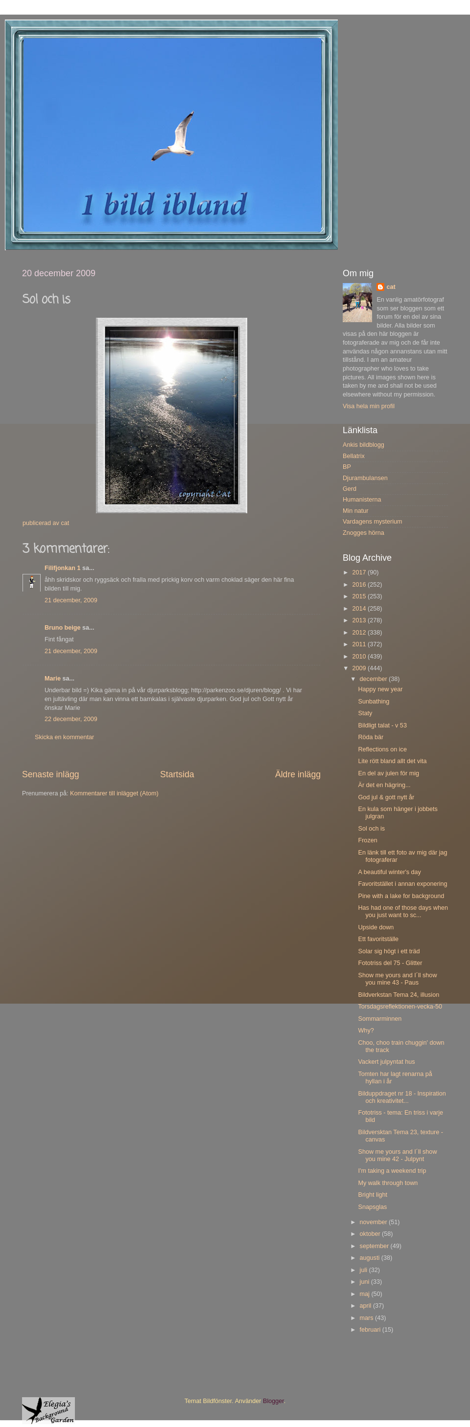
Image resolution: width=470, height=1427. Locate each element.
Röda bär (370, 737)
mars (367, 1318)
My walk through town (388, 1183)
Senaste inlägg (50, 774)
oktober (371, 1233)
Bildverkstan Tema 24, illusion (398, 994)
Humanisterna (362, 499)
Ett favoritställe (378, 939)
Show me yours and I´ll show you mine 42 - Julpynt (397, 1155)
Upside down (376, 927)
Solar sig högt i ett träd (389, 951)
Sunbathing (373, 701)
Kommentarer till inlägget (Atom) (114, 793)
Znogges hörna (363, 532)
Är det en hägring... (384, 785)
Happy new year (380, 689)
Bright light (372, 1194)
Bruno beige (62, 627)
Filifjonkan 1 (62, 568)
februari (371, 1329)
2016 (360, 584)
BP (347, 466)
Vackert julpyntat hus (386, 1061)
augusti (370, 1257)
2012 (360, 632)
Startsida (177, 774)
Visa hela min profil (369, 406)
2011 (360, 644)
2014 (360, 608)
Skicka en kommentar (64, 737)
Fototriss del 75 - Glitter (390, 963)
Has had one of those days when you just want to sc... (402, 911)
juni (365, 1281)
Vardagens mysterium (372, 521)
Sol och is (371, 828)
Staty (365, 713)
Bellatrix (354, 456)
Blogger (273, 1401)
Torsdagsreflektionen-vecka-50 (400, 1006)
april (366, 1305)
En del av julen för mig (388, 773)
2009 (360, 668)
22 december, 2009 (71, 719)
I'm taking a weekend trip (392, 1170)
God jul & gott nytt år (386, 797)
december (374, 679)
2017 (360, 572)
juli (364, 1270)
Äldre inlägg (298, 774)
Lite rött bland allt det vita (392, 761)
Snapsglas (372, 1207)
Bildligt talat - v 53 (382, 725)
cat (390, 287)
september (375, 1246)
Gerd (349, 488)
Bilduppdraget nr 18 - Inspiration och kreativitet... (402, 1097)
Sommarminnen (379, 1018)
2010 (360, 656)
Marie (53, 678)
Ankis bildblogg (363, 444)
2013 (360, 620)
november (374, 1222)
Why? (366, 1030)
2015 (360, 596)
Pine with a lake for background (401, 896)
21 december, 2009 (71, 600)
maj (366, 1294)
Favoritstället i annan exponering (402, 883)
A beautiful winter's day (389, 872)
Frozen (367, 840)
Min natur (356, 510)
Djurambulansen (365, 478)
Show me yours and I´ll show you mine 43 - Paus (397, 979)
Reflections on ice (382, 749)
